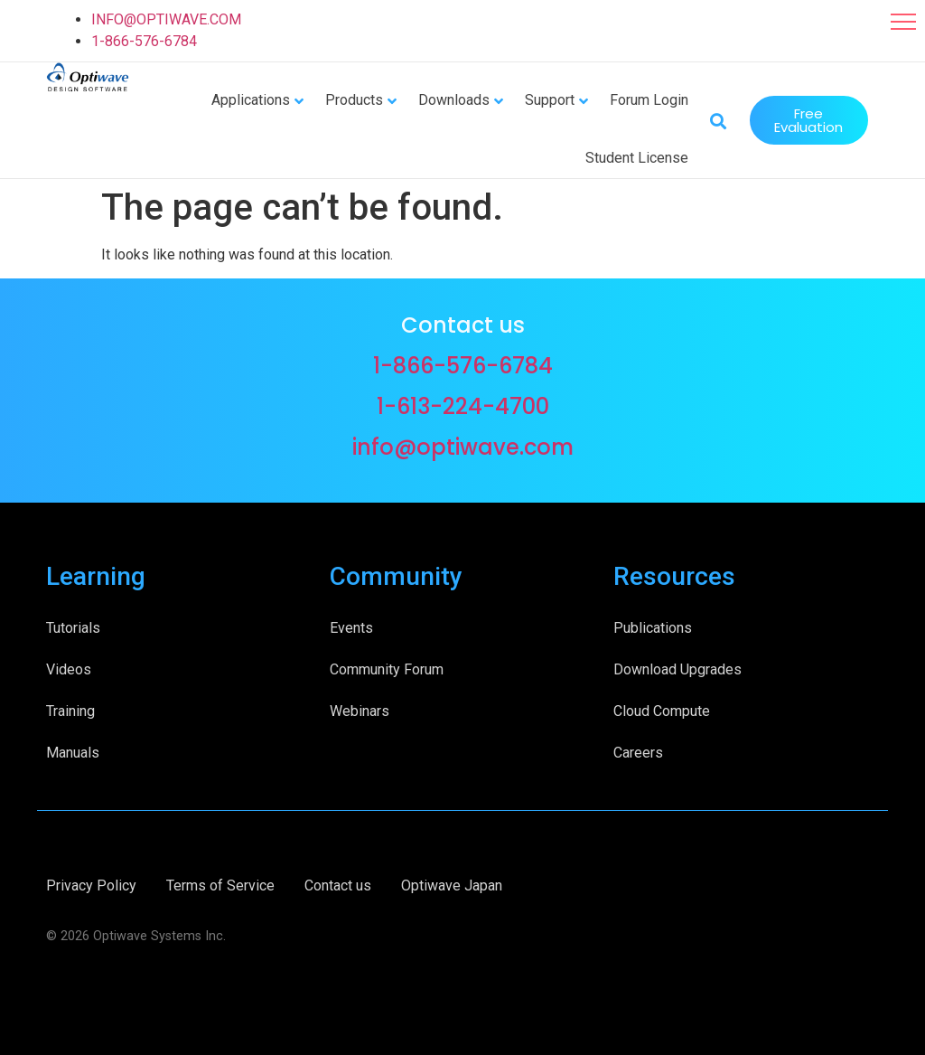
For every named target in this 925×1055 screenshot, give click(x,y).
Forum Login (649, 99)
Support (550, 99)
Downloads (454, 99)
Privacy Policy (91, 883)
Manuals (72, 750)
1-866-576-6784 (144, 41)
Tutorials (73, 626)
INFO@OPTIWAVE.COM (166, 19)
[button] (903, 21)
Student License (636, 156)
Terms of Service (220, 883)
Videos (68, 667)
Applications (250, 99)
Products (354, 99)
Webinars (359, 709)
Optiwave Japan (451, 883)
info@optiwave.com (463, 445)
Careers (638, 750)
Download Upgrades (677, 667)
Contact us (337, 883)
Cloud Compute (661, 709)
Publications (652, 626)
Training (70, 709)
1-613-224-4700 (463, 404)
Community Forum (387, 667)
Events (351, 626)
